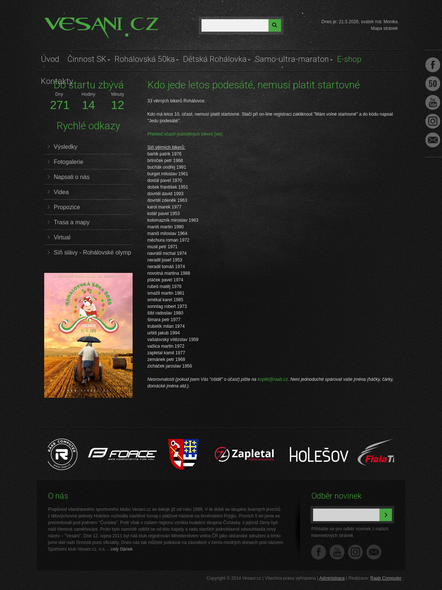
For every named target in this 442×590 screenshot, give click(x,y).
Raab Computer (385, 578)
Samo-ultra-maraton (292, 59)
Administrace (332, 578)
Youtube (432, 102)
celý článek (122, 549)
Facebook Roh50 (432, 83)
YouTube (337, 552)
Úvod (50, 59)
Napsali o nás (72, 177)
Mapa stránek (384, 28)
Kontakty (57, 81)
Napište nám (373, 552)
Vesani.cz (65, 20)
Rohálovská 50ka (145, 59)
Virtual (62, 237)
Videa (61, 192)
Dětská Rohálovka (215, 59)
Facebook (318, 552)
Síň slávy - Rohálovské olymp (92, 252)
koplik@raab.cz (272, 379)
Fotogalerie (68, 162)
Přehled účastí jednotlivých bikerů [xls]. (185, 134)
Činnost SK (86, 59)
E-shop (349, 59)
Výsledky (65, 147)
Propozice (67, 207)
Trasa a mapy (72, 222)
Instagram (355, 552)
